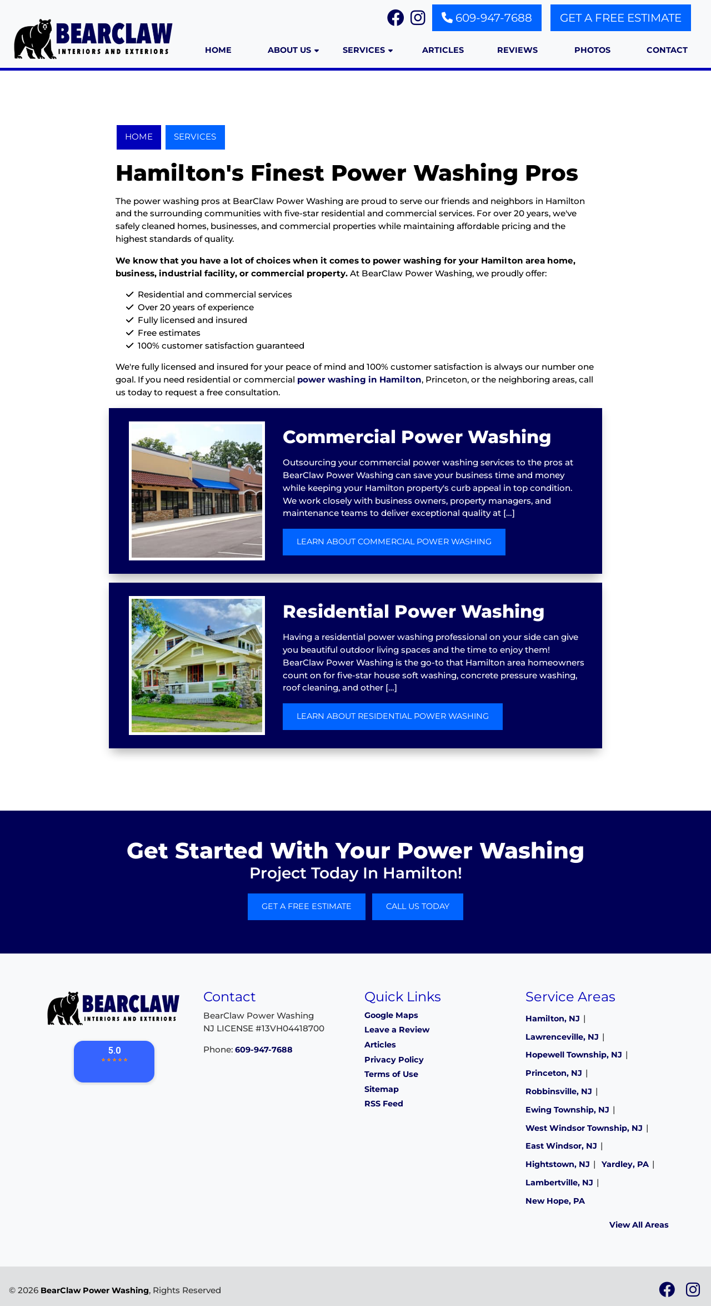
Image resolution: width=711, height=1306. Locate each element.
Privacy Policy (394, 1060)
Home (139, 136)
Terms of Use (391, 1074)
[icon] (668, 1293)
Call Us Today (417, 906)
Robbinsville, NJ (558, 1091)
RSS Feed (383, 1104)
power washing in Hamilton (359, 379)
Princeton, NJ (553, 1073)
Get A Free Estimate (621, 17)
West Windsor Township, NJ (584, 1128)
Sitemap (381, 1089)
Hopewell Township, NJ (573, 1055)
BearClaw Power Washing (95, 1290)
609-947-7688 (487, 17)
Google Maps (391, 1015)
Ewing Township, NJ (567, 1110)
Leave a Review (396, 1030)
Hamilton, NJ (552, 1019)
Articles (380, 1045)
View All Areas (639, 1225)
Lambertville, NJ (559, 1183)
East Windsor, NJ (561, 1146)
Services (195, 136)
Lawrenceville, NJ (562, 1037)
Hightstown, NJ (557, 1164)
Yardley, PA (625, 1164)
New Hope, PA (555, 1201)
